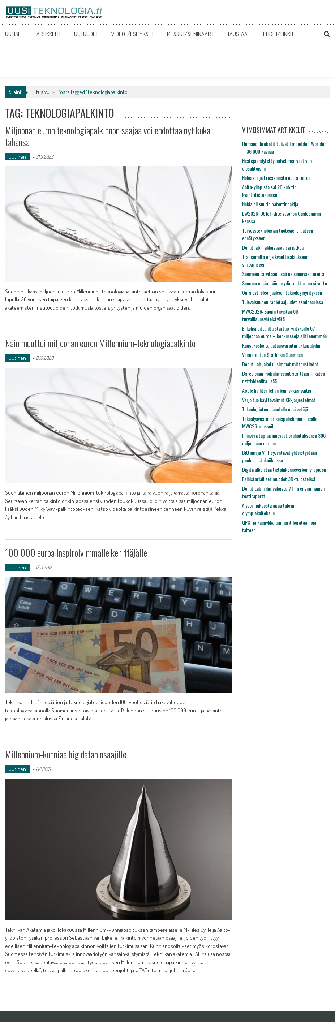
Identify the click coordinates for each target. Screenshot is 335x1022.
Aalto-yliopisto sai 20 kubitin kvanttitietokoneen (269, 190)
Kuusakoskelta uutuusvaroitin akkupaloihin (281, 345)
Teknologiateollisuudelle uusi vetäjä (275, 409)
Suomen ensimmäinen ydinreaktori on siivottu (284, 283)
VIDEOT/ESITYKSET (132, 34)
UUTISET (14, 34)
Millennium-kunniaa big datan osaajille (65, 754)
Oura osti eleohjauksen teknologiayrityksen (282, 292)
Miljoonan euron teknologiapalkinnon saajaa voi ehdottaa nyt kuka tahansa (107, 135)
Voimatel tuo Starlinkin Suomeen (272, 354)
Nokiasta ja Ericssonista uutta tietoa (276, 177)
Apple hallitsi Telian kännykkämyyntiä (276, 390)
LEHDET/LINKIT (277, 34)
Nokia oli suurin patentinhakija (270, 204)
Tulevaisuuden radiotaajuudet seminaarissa (282, 302)
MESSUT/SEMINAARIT (190, 34)
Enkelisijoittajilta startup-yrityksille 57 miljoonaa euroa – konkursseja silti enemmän (284, 332)
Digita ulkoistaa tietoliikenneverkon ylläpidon (284, 469)
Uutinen (17, 156)
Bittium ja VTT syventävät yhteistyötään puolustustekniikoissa (279, 456)
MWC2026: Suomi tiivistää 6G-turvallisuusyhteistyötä (271, 315)
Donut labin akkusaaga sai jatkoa (273, 247)
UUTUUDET (86, 34)
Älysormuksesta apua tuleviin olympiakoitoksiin (269, 509)
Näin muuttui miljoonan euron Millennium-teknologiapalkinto (100, 343)
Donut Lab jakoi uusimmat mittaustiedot (280, 364)
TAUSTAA (237, 34)
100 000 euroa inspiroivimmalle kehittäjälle (76, 553)
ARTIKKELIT (48, 34)
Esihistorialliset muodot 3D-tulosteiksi (278, 479)
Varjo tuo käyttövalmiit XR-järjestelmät (278, 400)
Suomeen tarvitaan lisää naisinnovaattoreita (283, 273)
